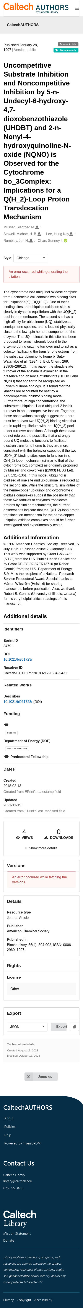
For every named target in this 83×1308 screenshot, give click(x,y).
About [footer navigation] (8, 1118)
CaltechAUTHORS (23, 25)
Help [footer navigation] (7, 1135)
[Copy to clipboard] (74, 1027)
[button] (41, 989)
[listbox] (30, 258)
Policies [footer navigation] (9, 1127)
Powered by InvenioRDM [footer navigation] (22, 1143)
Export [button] (61, 1026)
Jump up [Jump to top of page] (38, 1076)
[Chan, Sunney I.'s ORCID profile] (65, 240)
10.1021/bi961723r (17, 659)
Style (7, 258)
